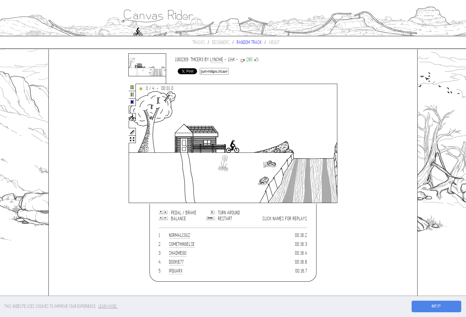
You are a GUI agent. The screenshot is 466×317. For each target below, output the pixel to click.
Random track (249, 42)
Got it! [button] (436, 306)
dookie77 (176, 262)
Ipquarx (176, 271)
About (274, 42)
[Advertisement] (74, 144)
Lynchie (216, 59)
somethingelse (182, 244)
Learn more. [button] (108, 306)
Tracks (199, 42)
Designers (221, 42)
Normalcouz (180, 235)
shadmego (178, 253)
